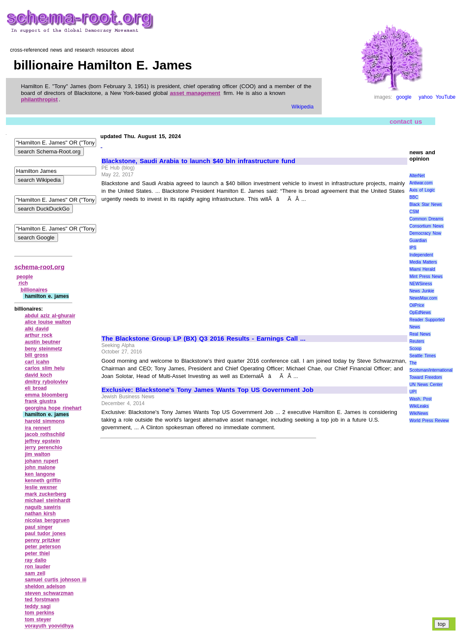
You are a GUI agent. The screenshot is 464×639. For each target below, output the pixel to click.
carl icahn (37, 362)
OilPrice (416, 305)
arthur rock (38, 335)
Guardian (418, 240)
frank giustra (40, 401)
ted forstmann (42, 600)
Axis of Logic (422, 190)
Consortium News (426, 226)
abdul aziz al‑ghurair (50, 316)
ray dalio (36, 560)
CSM (414, 211)
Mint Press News (425, 276)
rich (23, 283)
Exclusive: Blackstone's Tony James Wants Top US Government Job (207, 389)
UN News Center (425, 384)
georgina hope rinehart (53, 408)
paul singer (39, 527)
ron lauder (37, 567)
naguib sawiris (43, 507)
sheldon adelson (45, 586)
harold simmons (45, 421)
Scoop (415, 348)
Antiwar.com (420, 183)
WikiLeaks (419, 406)
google (404, 97)
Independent (421, 255)
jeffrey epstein (42, 441)
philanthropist (39, 99)
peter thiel (37, 553)
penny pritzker (43, 540)
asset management (195, 93)
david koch (38, 375)
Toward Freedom (425, 377)
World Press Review (429, 420)
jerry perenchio (43, 447)
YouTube (446, 97)
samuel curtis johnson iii (56, 580)
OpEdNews (420, 312)
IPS (412, 247)
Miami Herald (422, 269)
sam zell (35, 573)
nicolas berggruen (47, 520)
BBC (413, 197)
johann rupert (41, 461)
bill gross (36, 355)
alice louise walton (48, 322)
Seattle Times (422, 355)
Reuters (416, 341)
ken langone (40, 474)
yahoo (426, 97)
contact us (405, 121)
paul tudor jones (45, 533)
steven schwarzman (49, 593)
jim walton (37, 454)
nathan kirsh (40, 514)
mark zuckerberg (45, 494)
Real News (420, 334)
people (25, 277)
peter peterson (43, 547)
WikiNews (418, 413)
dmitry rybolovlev (46, 382)
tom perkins (40, 613)
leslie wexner (41, 487)
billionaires (34, 290)
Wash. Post (420, 399)
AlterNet (417, 175)
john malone (40, 467)
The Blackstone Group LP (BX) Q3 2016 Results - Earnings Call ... (204, 338)
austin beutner (43, 342)
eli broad (36, 388)
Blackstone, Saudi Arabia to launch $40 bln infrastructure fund (198, 161)
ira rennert (38, 428)
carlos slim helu (45, 368)
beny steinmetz (43, 349)
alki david (37, 329)
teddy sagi (38, 606)
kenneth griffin (43, 480)
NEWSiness (420, 283)
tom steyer (38, 619)
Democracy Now (425, 233)
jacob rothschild (45, 434)
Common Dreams (426, 219)
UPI (413, 391)
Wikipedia (303, 107)
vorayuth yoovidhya (49, 626)
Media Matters (423, 262)
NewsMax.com (423, 298)
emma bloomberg (46, 395)
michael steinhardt (48, 500)
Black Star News (425, 204)
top (442, 624)
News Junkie (421, 291)
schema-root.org (39, 266)
